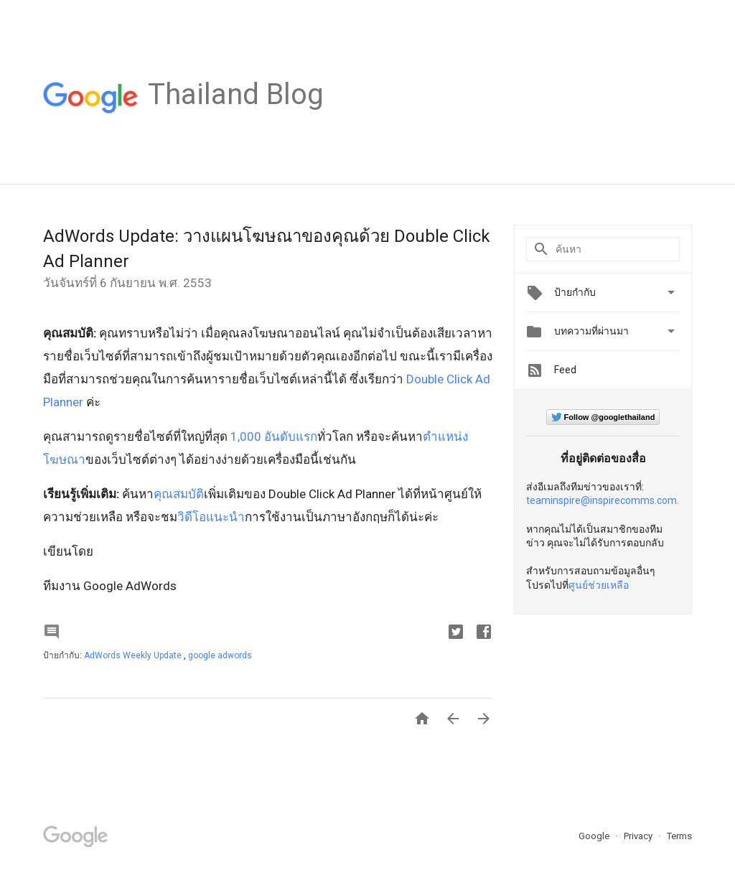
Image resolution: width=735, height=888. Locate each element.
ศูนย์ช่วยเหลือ (598, 585)
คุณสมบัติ (179, 494)
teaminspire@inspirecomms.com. (602, 500)
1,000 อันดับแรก (272, 436)
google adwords (220, 655)
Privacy (639, 836)
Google (595, 836)
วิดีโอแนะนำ (211, 517)
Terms (679, 836)
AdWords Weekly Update (134, 655)
